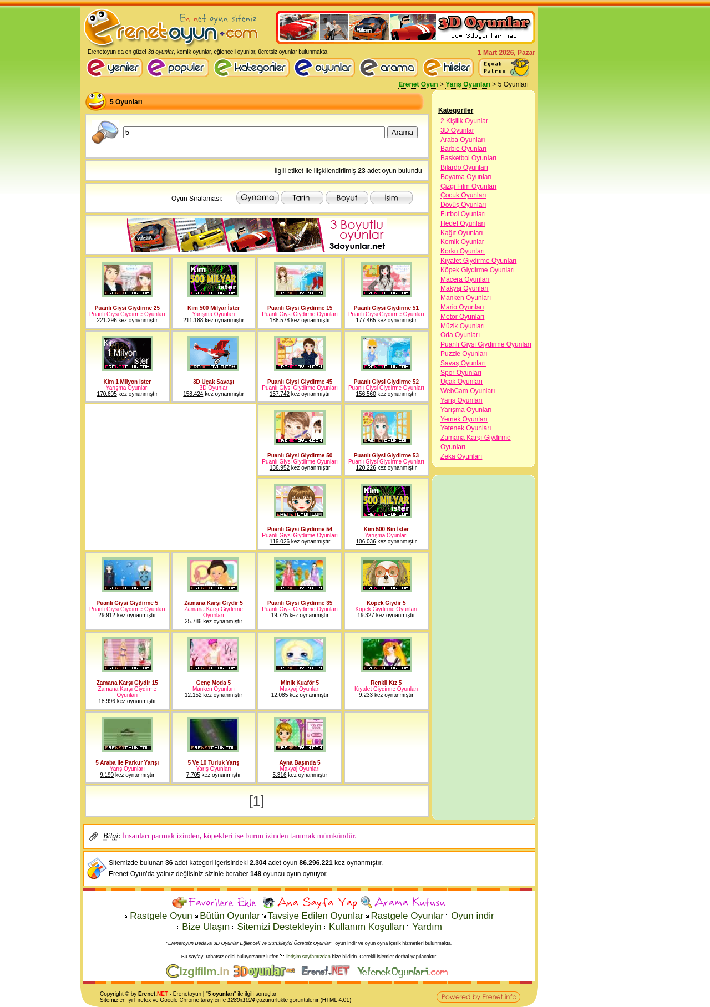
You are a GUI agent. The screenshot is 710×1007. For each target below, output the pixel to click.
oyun (195, 994)
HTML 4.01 (335, 1000)
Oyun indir (472, 916)
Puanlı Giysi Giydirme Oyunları (485, 344)
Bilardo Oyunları (464, 167)
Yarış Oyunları (467, 84)
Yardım (427, 927)
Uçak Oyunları (461, 381)
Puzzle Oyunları (464, 354)
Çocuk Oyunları (463, 195)
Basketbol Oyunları (468, 158)
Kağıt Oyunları (461, 233)
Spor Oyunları (460, 373)
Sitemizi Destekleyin (279, 927)
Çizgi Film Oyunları (468, 186)
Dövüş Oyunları (463, 204)
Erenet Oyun (418, 84)
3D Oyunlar (457, 130)
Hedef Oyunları (462, 223)
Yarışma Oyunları (465, 410)
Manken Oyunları (465, 298)
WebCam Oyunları (467, 391)
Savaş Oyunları (463, 363)
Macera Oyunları (465, 279)
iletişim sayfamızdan (308, 956)
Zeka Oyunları (461, 456)
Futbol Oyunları (463, 214)
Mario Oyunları (462, 307)
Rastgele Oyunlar (407, 916)
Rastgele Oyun (161, 916)
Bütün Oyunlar (230, 916)
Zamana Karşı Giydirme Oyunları (475, 442)
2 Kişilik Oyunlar (464, 121)
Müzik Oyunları (462, 326)
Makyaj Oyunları (464, 288)
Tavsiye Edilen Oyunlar (315, 916)
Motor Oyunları (462, 317)
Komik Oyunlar (462, 242)
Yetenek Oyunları (465, 428)
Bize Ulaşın (206, 927)
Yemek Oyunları (464, 419)
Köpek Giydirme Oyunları (477, 270)
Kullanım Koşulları (367, 927)
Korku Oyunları (462, 251)
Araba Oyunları (462, 140)
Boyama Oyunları (466, 177)
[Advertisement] (169, 477)
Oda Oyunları (460, 335)
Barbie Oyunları (463, 148)
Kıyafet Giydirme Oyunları (478, 261)
